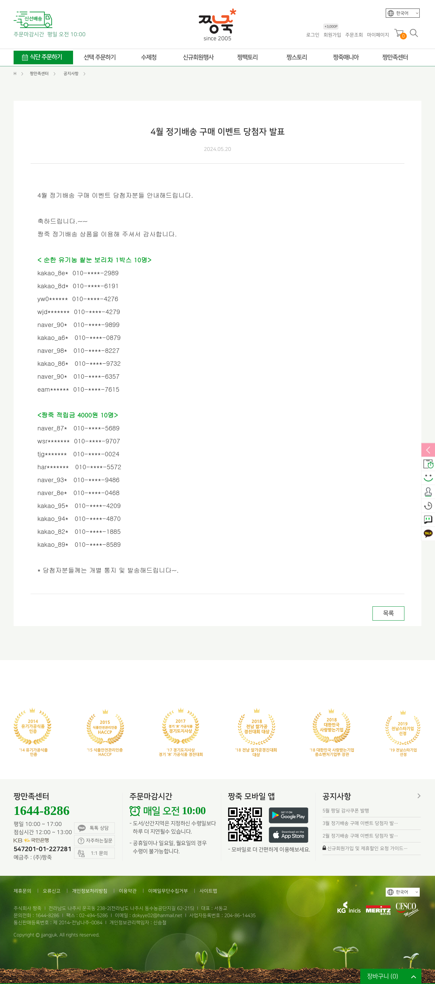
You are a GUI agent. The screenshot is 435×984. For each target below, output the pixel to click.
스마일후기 (428, 478)
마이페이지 (378, 34)
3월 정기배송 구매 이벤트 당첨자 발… (360, 823)
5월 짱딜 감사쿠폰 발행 (346, 810)
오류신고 (51, 890)
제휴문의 (22, 890)
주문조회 (354, 34)
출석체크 (428, 492)
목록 (388, 613)
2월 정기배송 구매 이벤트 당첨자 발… (360, 835)
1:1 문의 (428, 520)
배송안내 (428, 464)
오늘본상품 (428, 506)
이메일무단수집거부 (168, 890)
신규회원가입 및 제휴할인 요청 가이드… (367, 848)
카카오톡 (428, 534)
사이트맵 (208, 890)
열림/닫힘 (428, 450)
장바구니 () (382, 976)
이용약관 (128, 890)
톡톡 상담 (93, 828)
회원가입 (332, 34)
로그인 (312, 34)
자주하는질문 (95, 840)
